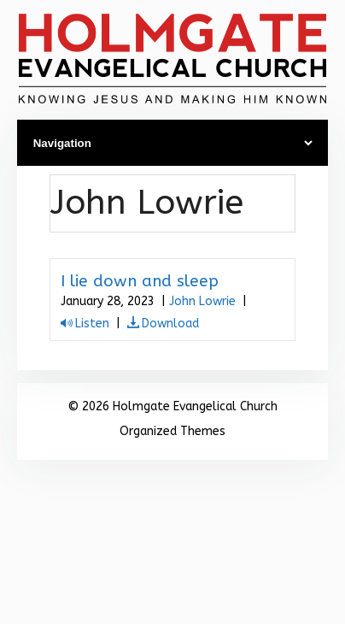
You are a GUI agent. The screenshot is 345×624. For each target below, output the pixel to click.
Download (170, 323)
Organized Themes (172, 431)
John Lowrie (202, 301)
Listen (92, 323)
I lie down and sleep (140, 281)
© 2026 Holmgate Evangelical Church (172, 406)
